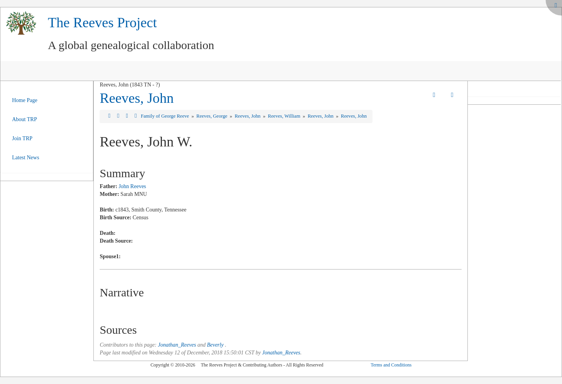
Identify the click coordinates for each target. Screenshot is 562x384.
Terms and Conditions (391, 365)
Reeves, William (284, 116)
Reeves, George (213, 116)
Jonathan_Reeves (177, 345)
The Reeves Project (102, 22)
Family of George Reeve (165, 116)
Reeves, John (137, 98)
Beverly (215, 345)
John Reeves (132, 186)
